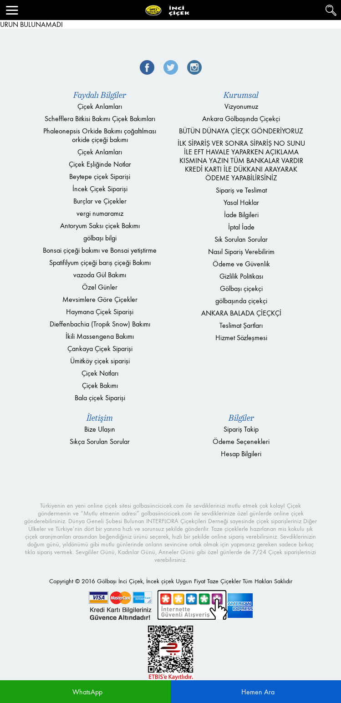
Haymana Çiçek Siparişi (99, 311)
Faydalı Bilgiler (99, 95)
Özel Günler (99, 287)
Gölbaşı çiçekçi (241, 288)
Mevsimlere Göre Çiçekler (99, 299)
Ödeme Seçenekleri (241, 441)
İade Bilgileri (241, 214)
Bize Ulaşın (99, 429)
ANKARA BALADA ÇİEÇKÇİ (241, 313)
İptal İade (241, 227)
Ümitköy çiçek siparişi (100, 361)
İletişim (100, 418)
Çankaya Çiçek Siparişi (99, 348)
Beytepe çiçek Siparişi (99, 176)
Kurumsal (241, 95)
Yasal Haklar (241, 202)
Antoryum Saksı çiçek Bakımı (100, 225)
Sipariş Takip (241, 429)
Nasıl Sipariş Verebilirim (241, 251)
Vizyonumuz (241, 106)
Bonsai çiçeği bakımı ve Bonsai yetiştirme (100, 250)
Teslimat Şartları (241, 325)
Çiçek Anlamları (99, 106)
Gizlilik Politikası (241, 276)
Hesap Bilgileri (241, 453)
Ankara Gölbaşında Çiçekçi (241, 118)
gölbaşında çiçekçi (241, 300)
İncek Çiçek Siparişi (99, 188)
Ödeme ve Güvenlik (241, 264)
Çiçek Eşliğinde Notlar (100, 164)
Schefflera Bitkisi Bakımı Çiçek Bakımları (100, 118)
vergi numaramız (99, 213)
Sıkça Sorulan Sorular (100, 441)
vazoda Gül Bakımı (99, 274)
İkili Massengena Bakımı (100, 336)
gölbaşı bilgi (100, 238)
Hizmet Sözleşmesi (241, 337)
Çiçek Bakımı (100, 385)
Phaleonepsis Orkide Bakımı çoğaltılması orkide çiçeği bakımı (99, 135)
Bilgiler (241, 418)
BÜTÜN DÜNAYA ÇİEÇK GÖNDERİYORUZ (241, 131)
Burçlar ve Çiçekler (100, 201)
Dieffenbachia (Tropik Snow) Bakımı (100, 324)
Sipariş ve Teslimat (241, 190)
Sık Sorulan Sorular (241, 239)
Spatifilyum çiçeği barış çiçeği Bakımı (100, 262)
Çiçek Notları (99, 373)
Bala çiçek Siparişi (100, 397)
